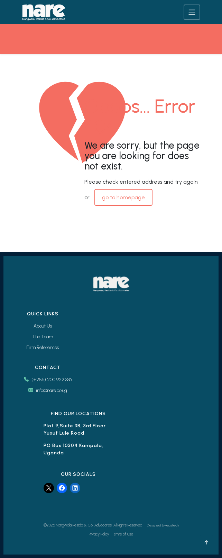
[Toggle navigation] (192, 12)
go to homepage (123, 197)
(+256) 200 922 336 (48, 379)
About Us (43, 326)
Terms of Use (122, 534)
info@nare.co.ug (47, 390)
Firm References (42, 347)
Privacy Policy (99, 534)
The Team (42, 337)
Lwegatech (170, 525)
